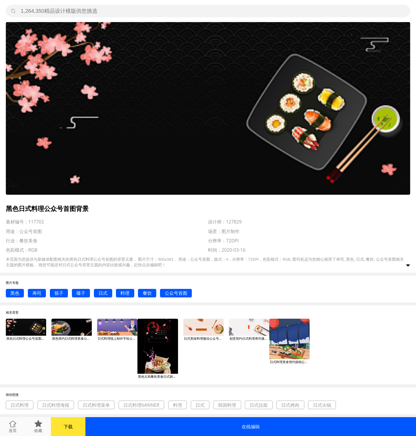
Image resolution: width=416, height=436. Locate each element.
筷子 (58, 293)
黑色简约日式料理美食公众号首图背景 (72, 338)
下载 (68, 426)
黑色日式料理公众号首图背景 (26, 338)
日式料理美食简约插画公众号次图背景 (290, 362)
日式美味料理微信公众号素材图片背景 (204, 338)
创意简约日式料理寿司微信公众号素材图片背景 (249, 338)
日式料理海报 (55, 405)
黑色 (14, 293)
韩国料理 (227, 405)
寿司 (36, 293)
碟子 (80, 293)
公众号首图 (176, 293)
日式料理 (20, 405)
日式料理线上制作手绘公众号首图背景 (117, 338)
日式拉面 (259, 405)
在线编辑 (251, 426)
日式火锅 (322, 405)
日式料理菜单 (96, 405)
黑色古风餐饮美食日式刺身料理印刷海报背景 (158, 376)
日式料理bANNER (141, 405)
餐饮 (147, 293)
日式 (102, 293)
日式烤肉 (290, 405)
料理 (124, 293)
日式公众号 (72, 264)
